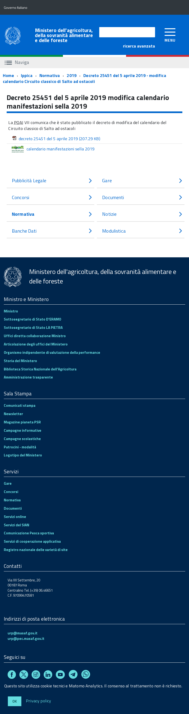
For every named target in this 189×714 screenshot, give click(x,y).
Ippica (27, 75)
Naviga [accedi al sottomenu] (17, 62)
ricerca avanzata (139, 46)
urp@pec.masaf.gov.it (26, 638)
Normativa (49, 75)
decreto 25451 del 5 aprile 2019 (56, 138)
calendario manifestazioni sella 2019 (52, 149)
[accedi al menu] (170, 34)
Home (8, 75)
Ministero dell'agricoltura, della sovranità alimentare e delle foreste (64, 35)
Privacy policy (38, 700)
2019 (71, 75)
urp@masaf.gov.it (23, 633)
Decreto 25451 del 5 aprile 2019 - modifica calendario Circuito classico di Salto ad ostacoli (84, 78)
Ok (14, 701)
